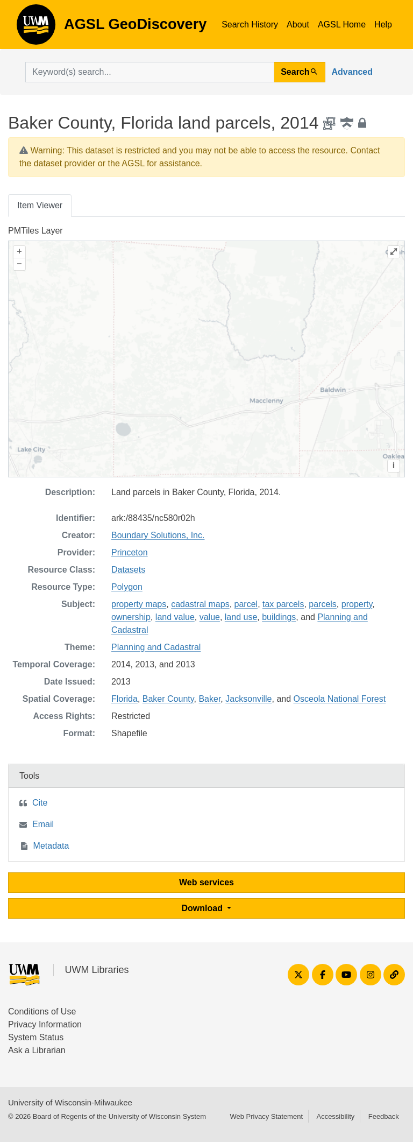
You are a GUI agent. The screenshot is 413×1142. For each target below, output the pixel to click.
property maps (138, 604)
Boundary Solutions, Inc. (157, 535)
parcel (246, 604)
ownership (131, 617)
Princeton (129, 552)
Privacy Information (45, 1024)
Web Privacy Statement (266, 1116)
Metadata (51, 845)
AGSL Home (342, 24)
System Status (35, 1037)
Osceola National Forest (340, 698)
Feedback (383, 1116)
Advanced (352, 71)
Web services (206, 882)
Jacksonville (248, 698)
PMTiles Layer (35, 230)
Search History (250, 24)
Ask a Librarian (37, 1050)
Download (203, 908)
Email (43, 824)
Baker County (168, 698)
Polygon (127, 586)
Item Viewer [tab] (39, 205)
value (210, 617)
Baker (209, 698)
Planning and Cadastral (156, 647)
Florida (124, 698)
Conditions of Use (42, 1011)
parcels (323, 604)
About (298, 24)
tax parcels (283, 604)
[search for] (149, 72)
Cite (39, 802)
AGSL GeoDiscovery (36, 28)
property (357, 604)
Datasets (128, 569)
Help (383, 24)
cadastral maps (200, 604)
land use (241, 617)
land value (175, 617)
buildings (279, 617)
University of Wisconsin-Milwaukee (70, 1102)
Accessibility (335, 1116)
